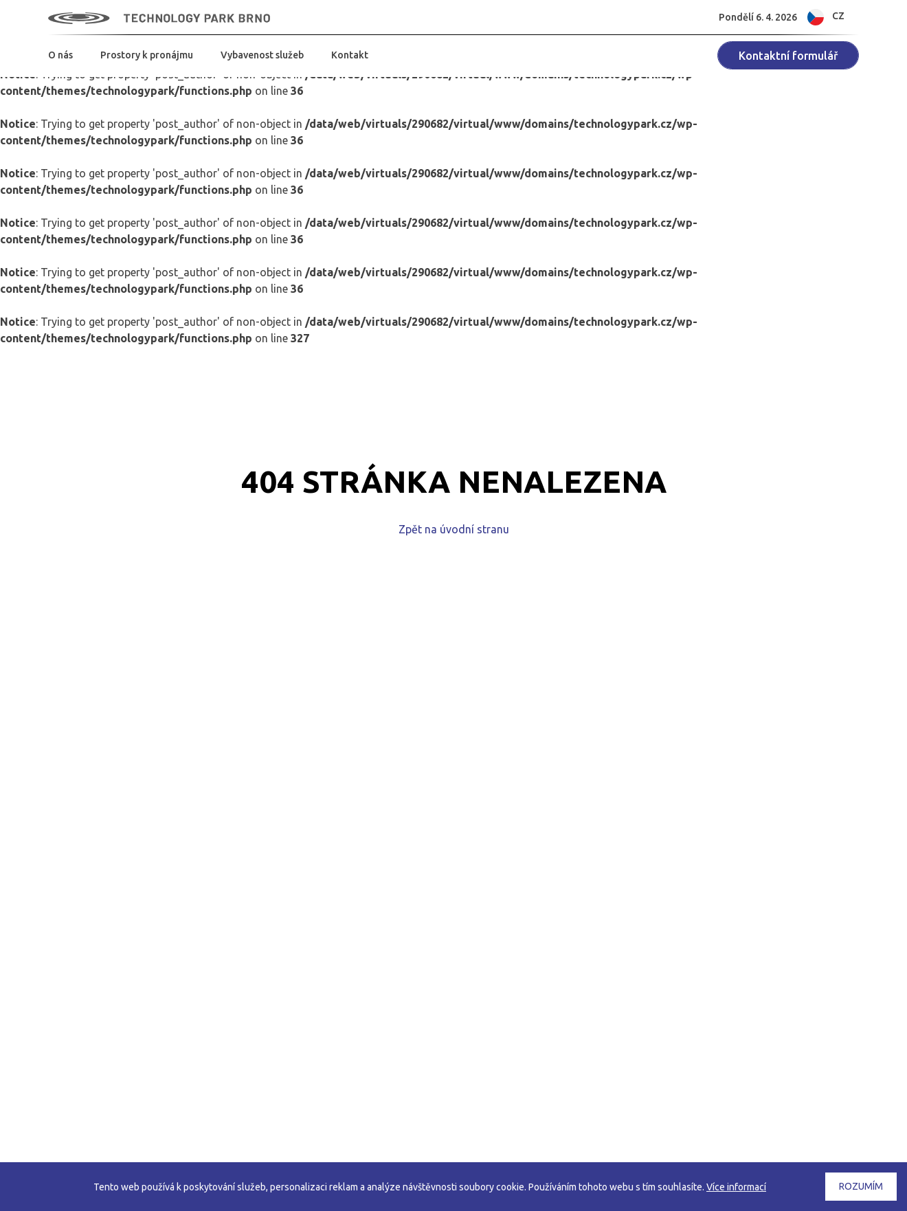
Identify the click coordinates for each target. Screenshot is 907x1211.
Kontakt (349, 54)
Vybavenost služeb (262, 54)
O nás (60, 54)
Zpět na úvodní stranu (454, 529)
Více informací (736, 1186)
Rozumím (861, 1186)
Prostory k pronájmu (146, 54)
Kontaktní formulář (788, 55)
